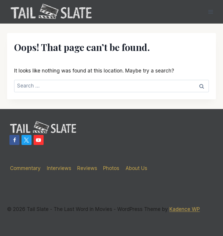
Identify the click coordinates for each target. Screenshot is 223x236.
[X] (27, 140)
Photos (111, 168)
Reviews (87, 168)
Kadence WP (184, 209)
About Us (136, 168)
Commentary (25, 168)
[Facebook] (14, 140)
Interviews (59, 168)
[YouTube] (39, 140)
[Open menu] (210, 11)
